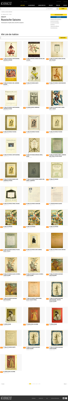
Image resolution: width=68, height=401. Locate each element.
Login (21, 1)
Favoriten (59, 1)
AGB (47, 398)
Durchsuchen (62, 37)
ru (66, 1)
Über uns (58, 5)
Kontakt (65, 5)
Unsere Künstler (41, 5)
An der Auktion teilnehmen (59, 14)
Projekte (51, 5)
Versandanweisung (53, 27)
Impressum (33, 398)
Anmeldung (52, 24)
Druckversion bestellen (54, 21)
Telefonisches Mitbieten (54, 26)
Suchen (63, 8)
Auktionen (22, 5)
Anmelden (25, 1)
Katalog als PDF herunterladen (55, 19)
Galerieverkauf (31, 5)
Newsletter (41, 398)
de (64, 1)
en (65, 1)
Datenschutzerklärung (55, 398)
